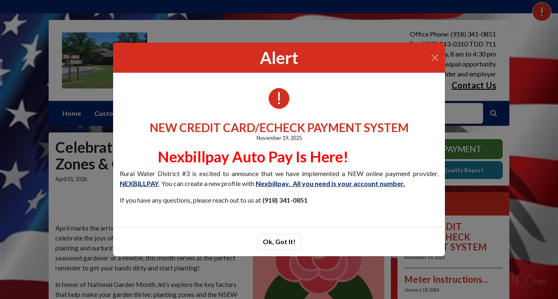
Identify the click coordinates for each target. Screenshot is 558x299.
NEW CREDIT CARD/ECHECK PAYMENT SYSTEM (279, 127)
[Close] (435, 57)
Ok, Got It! (279, 241)
